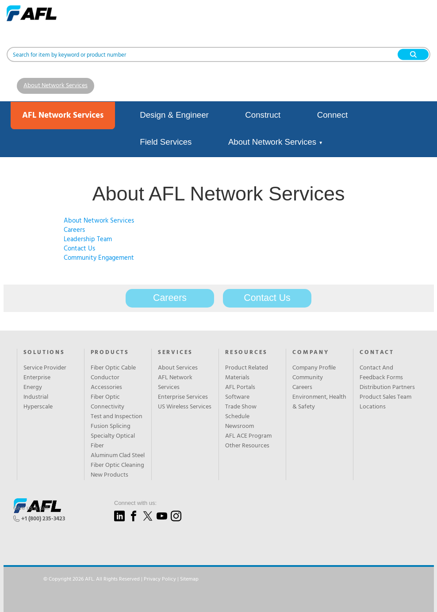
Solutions (44, 353)
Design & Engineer (174, 114)
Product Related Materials (246, 373)
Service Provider (44, 368)
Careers (74, 230)
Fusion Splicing (110, 426)
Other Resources (247, 446)
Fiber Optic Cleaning (117, 465)
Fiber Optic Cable (113, 368)
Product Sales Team (385, 397)
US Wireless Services (184, 407)
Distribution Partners (387, 388)
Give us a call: (31, 507)
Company (310, 353)
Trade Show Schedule (241, 412)
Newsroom (239, 426)
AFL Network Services (175, 383)
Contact (377, 353)
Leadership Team (88, 239)
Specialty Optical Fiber (113, 441)
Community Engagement (99, 258)
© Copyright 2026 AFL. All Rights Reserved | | (121, 579)
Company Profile (314, 368)
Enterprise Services (183, 397)
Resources (246, 353)
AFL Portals (240, 388)
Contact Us (79, 248)
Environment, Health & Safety (319, 402)
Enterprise (36, 378)
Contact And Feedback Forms (381, 373)
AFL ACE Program (248, 436)
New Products (109, 475)
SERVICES (175, 353)
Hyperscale (38, 407)
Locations (373, 407)
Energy (32, 388)
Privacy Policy (160, 579)
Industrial (35, 397)
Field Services (166, 141)
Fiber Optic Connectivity (107, 402)
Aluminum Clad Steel (118, 456)
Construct (262, 114)
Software (237, 397)
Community (307, 378)
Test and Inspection (116, 417)
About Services (178, 368)
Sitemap (189, 579)
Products (110, 353)
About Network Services (55, 86)
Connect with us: (135, 503)
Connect (332, 114)
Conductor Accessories (106, 383)
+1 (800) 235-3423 (43, 518)
